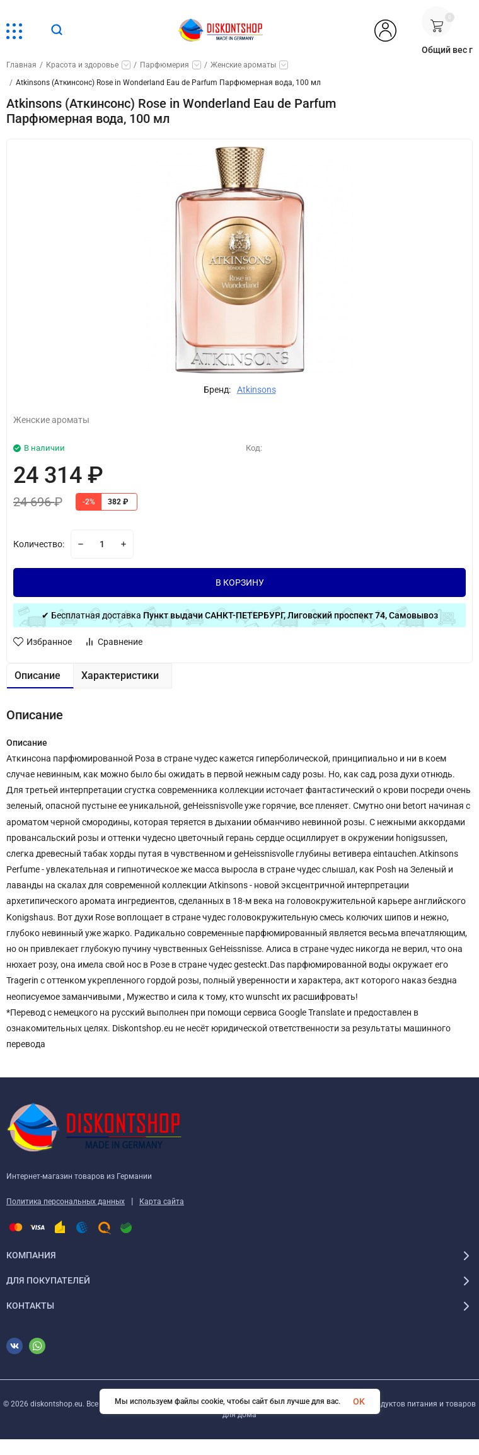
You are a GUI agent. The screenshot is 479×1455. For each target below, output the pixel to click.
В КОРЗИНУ (240, 582)
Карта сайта (161, 1201)
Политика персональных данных (65, 1201)
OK (359, 1401)
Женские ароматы (243, 65)
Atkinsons (256, 389)
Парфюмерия (164, 65)
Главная (21, 65)
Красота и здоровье (82, 65)
